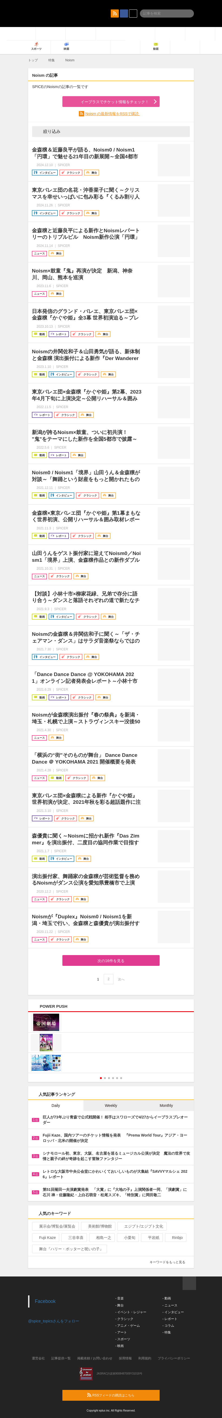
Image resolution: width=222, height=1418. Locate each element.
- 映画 (119, 1346)
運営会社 (38, 1358)
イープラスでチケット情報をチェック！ (108, 102)
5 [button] (117, 1078)
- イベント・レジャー (130, 1312)
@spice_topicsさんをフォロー (53, 1321)
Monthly (166, 1105)
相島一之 (101, 1237)
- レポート (169, 1319)
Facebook (45, 1301)
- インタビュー (173, 1312)
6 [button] (121, 1078)
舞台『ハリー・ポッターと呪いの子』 (69, 1249)
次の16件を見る (111, 961)
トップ (33, 60)
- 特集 (166, 1332)
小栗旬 (127, 1237)
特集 (51, 60)
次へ (121, 979)
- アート (121, 1332)
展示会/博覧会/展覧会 (55, 1226)
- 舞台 (119, 1305)
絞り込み (48, 131)
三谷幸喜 (73, 1237)
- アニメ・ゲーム (127, 1326)
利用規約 (144, 1358)
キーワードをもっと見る (170, 1262)
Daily (56, 1105)
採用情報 (125, 1358)
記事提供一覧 (61, 1358)
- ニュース (169, 1305)
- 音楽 (119, 1298)
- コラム (168, 1326)
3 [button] (109, 1078)
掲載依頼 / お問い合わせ (94, 1358)
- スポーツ (122, 1339)
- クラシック (124, 1319)
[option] (111, 1043)
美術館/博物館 (97, 1226)
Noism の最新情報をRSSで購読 (112, 114)
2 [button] (105, 1078)
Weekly (111, 1105)
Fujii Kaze (45, 1237)
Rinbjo (175, 1237)
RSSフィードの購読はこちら (121, 1395)
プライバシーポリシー (174, 1358)
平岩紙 (151, 1237)
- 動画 (166, 1298)
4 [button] (113, 1078)
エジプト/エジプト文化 (141, 1226)
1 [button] (101, 1078)
